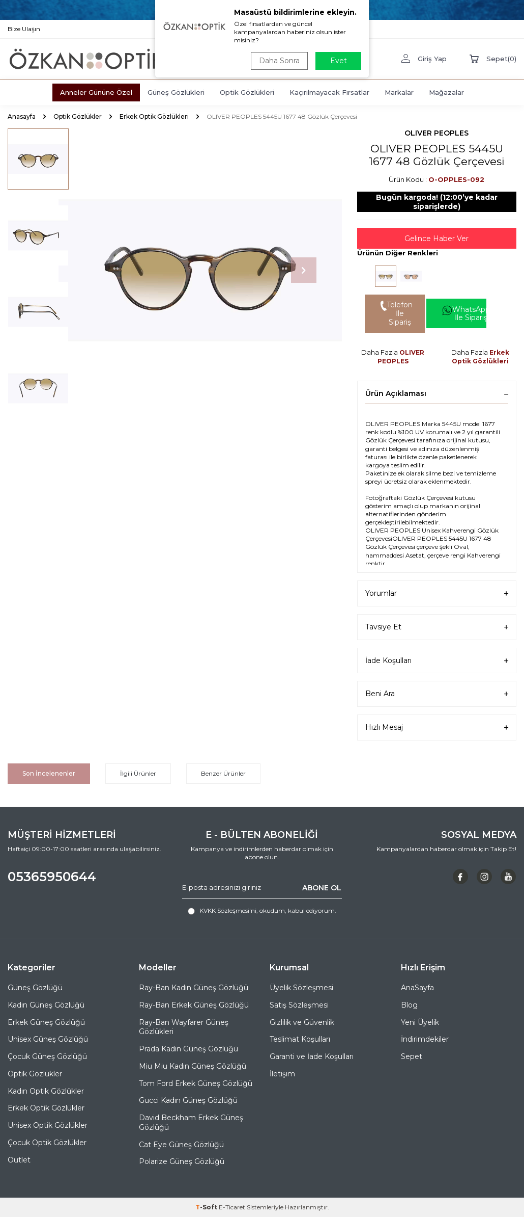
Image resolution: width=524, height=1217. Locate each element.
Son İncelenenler (48, 773)
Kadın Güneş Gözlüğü (46, 1005)
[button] (303, 270)
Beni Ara (436, 694)
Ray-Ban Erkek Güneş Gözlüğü (194, 1005)
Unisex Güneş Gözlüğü (48, 1039)
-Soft (207, 1207)
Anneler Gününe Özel (96, 92)
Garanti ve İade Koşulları (312, 1056)
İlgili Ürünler (138, 773)
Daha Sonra (279, 60)
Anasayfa (22, 116)
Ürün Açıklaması (436, 393)
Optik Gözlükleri (247, 92)
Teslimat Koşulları (300, 1039)
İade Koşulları (436, 661)
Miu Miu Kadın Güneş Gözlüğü (192, 1066)
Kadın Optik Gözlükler (46, 1091)
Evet (338, 60)
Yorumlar (436, 593)
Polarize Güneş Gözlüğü (181, 1161)
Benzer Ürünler (223, 773)
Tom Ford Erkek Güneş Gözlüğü (195, 1083)
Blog (409, 1005)
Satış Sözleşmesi (299, 1005)
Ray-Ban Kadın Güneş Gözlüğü (193, 987)
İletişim (282, 1073)
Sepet (411, 1056)
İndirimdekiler (425, 1039)
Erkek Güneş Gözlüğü (46, 1022)
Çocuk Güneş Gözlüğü (47, 1056)
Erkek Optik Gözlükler (46, 1108)
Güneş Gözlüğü (35, 987)
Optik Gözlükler (77, 116)
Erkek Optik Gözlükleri (154, 116)
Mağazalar (446, 92)
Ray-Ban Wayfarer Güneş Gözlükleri (183, 1027)
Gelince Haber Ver (436, 238)
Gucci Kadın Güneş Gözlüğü (188, 1100)
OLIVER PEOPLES (436, 133)
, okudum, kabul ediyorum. (262, 911)
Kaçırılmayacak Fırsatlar (329, 92)
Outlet (19, 1160)
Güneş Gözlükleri (176, 92)
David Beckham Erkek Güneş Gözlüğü (191, 1122)
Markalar (399, 92)
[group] (200, 270)
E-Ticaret (232, 1207)
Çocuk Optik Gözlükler (47, 1142)
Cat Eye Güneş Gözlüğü (181, 1144)
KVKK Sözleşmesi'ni (227, 910)
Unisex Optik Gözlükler (48, 1125)
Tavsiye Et (436, 627)
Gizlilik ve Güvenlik (302, 1022)
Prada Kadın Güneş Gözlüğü (188, 1048)
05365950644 (52, 876)
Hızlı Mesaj (436, 727)
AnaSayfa (417, 987)
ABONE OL (321, 887)
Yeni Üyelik (420, 1022)
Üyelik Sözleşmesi (301, 987)
